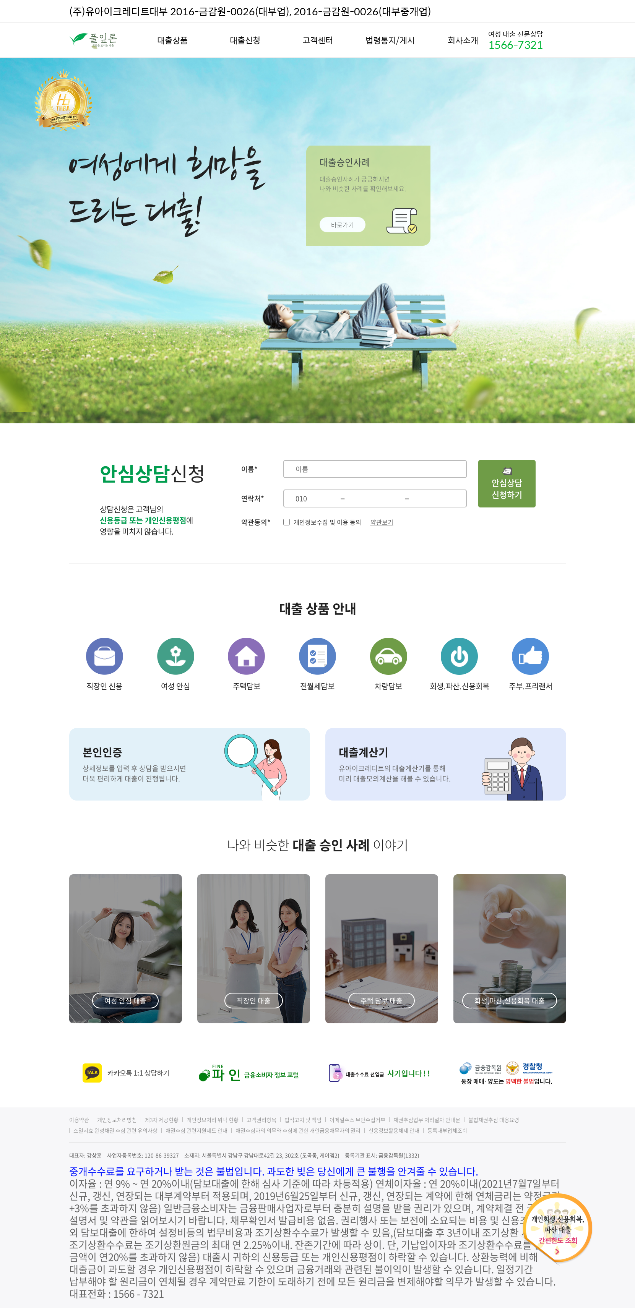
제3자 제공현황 (162, 1119)
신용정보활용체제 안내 (394, 1130)
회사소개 (463, 40)
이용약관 (79, 1119)
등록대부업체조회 (447, 1130)
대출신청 (245, 40)
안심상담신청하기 (507, 484)
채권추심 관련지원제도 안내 (196, 1130)
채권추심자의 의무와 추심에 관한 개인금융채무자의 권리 (298, 1130)
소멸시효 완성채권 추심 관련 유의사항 (115, 1130)
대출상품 (172, 40)
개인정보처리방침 (117, 1119)
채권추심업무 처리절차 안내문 (426, 1119)
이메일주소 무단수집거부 (357, 1119)
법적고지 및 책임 (303, 1119)
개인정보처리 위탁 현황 (213, 1119)
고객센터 (317, 40)
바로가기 (342, 222)
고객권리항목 (261, 1119)
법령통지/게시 (390, 40)
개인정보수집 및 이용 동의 (327, 522)
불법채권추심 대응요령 (493, 1119)
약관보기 (381, 522)
